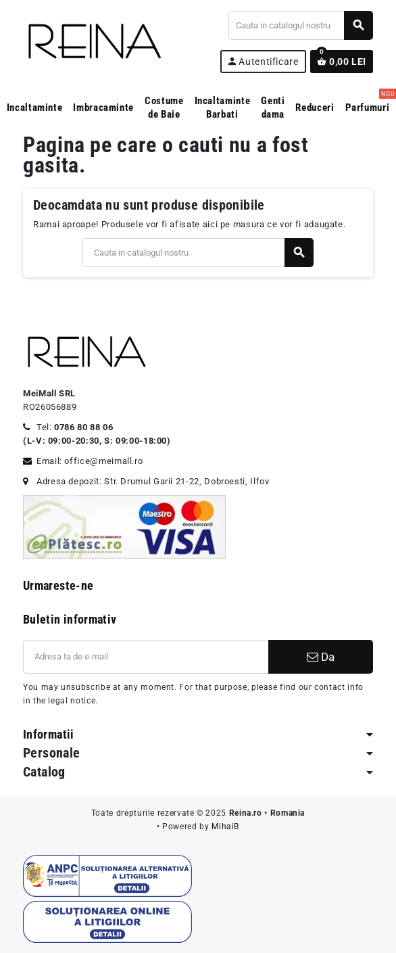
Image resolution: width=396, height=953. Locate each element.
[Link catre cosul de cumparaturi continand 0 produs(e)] (341, 61)
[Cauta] (300, 25)
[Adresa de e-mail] (145, 657)
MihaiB (225, 826)
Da (321, 657)
